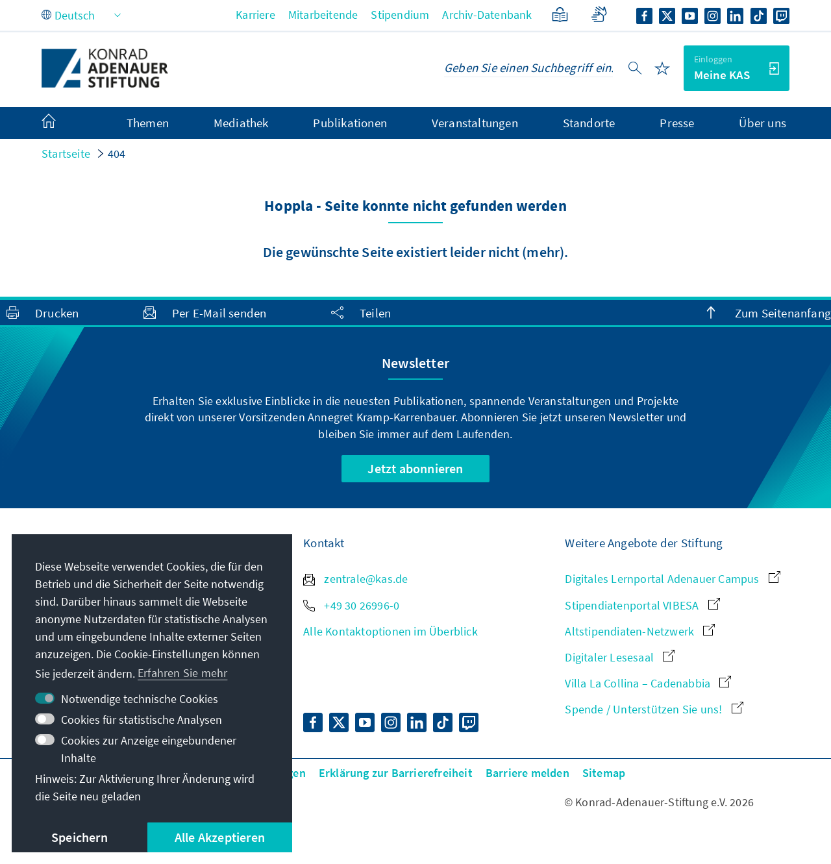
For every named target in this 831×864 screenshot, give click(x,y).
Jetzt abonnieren (415, 468)
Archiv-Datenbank (487, 14)
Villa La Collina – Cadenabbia (648, 683)
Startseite (66, 153)
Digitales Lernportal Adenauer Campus (672, 578)
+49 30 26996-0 (351, 605)
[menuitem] (62, 123)
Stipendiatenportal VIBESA (642, 605)
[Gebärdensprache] (599, 14)
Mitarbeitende (323, 14)
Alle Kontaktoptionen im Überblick (390, 631)
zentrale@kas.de (355, 578)
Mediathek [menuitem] (241, 122)
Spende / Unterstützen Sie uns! (654, 709)
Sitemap (603, 772)
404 (117, 153)
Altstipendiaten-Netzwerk (640, 631)
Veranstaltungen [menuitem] (475, 122)
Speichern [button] (79, 837)
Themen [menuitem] (148, 122)
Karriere (255, 14)
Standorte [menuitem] (589, 122)
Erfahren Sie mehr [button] (182, 672)
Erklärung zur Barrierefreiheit (396, 772)
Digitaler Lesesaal (620, 657)
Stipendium (400, 14)
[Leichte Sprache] (560, 14)
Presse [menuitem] (677, 122)
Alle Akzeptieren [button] (220, 837)
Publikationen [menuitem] (350, 122)
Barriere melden (527, 772)
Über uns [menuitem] (762, 122)
